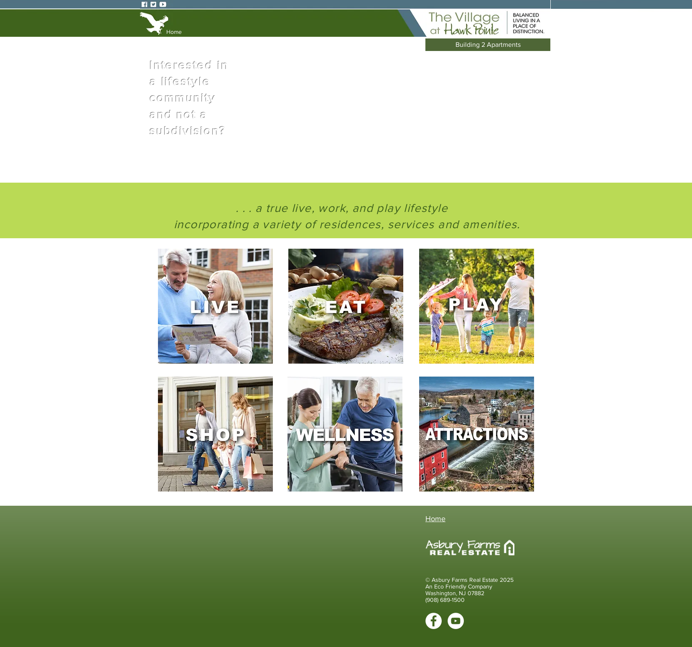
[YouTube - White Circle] (456, 621)
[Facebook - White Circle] (433, 621)
